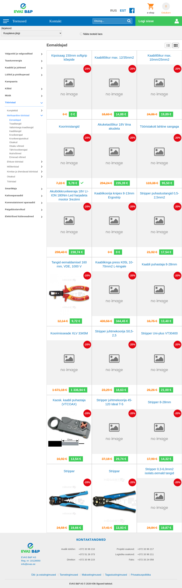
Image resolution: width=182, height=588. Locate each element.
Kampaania (11, 81)
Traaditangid (15, 123)
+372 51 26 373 (87, 554)
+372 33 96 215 (87, 559)
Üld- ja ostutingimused (43, 575)
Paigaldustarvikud (15, 209)
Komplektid (12, 110)
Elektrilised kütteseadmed (19, 216)
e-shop (150, 12)
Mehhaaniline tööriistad (18, 115)
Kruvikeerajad (16, 135)
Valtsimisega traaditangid (21, 127)
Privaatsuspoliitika (141, 575)
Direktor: (71, 559)
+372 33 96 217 (146, 549)
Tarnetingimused (69, 575)
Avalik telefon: (68, 549)
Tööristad (10, 102)
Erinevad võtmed (17, 157)
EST (123, 10)
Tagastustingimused (116, 575)
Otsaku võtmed (16, 146)
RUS (113, 10)
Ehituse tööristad (15, 161)
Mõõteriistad (13, 166)
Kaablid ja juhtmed (15, 67)
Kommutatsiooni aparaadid (20, 202)
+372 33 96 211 (146, 554)
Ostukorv (166, 12)
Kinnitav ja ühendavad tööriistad (22, 171)
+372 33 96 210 (87, 549)
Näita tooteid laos (92, 34)
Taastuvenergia (13, 60)
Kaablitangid (15, 131)
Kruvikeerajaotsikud (18, 138)
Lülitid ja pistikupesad (17, 74)
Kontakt (55, 21)
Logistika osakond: (124, 554)
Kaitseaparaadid (14, 195)
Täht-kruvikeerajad (18, 150)
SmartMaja (11, 188)
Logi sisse (146, 21)
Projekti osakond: (126, 549)
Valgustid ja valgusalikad (19, 53)
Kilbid (8, 88)
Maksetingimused (91, 575)
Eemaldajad (15, 120)
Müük (8, 95)
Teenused (19, 21)
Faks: (132, 559)
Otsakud (13, 142)
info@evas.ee (28, 564)
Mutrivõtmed (15, 153)
